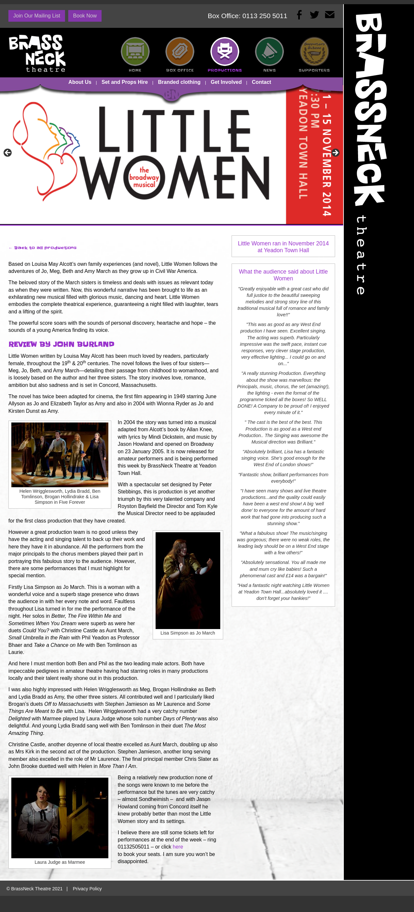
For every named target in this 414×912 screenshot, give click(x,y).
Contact (261, 82)
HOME (135, 70)
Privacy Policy (87, 888)
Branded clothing (179, 82)
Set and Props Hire (125, 82)
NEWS (269, 70)
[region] (171, 155)
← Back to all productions (42, 248)
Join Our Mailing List (36, 15)
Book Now (85, 15)
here (178, 847)
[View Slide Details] (171, 154)
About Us (80, 82)
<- (8, 153)
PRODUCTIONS (225, 70)
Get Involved (226, 82)
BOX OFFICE (180, 70)
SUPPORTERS (314, 70)
